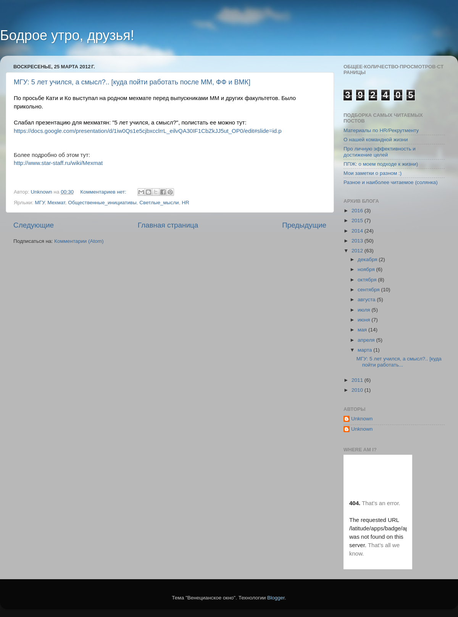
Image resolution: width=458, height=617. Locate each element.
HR (185, 202)
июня (364, 320)
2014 (358, 231)
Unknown (362, 419)
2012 (358, 251)
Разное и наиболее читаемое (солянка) (391, 182)
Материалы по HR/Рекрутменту (381, 130)
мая (363, 330)
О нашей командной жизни (376, 139)
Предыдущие (304, 225)
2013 (358, 241)
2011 (358, 380)
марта (365, 350)
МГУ (39, 202)
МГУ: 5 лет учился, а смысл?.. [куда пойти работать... (399, 362)
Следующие (33, 225)
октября (368, 280)
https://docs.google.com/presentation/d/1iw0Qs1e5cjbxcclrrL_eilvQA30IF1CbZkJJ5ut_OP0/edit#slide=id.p (148, 131)
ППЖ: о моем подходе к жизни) (381, 164)
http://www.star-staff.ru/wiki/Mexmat (58, 163)
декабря (368, 259)
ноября (367, 269)
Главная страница (168, 225)
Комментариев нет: (103, 192)
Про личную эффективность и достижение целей (380, 152)
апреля (367, 340)
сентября (369, 289)
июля (364, 310)
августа (367, 299)
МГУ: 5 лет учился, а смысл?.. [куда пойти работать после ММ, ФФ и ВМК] (132, 82)
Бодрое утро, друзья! (67, 35)
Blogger (276, 598)
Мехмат (56, 202)
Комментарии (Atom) (78, 241)
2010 (358, 390)
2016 (358, 210)
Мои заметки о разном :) (373, 173)
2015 (358, 220)
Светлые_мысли (159, 202)
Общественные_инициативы (102, 202)
